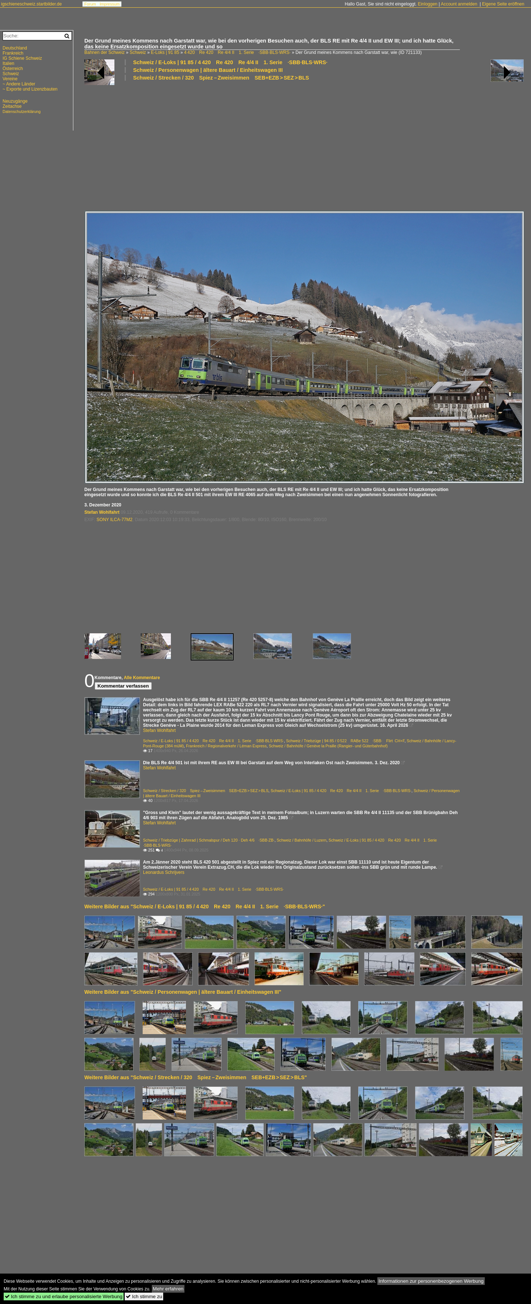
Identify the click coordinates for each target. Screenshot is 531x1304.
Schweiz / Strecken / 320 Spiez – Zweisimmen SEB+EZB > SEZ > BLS (221, 78)
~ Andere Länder (19, 84)
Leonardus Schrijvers (163, 872)
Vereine (10, 78)
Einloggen (427, 4)
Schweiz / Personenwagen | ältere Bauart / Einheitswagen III (208, 70)
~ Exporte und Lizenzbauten (30, 89)
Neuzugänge (15, 101)
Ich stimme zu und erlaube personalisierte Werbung (63, 1296)
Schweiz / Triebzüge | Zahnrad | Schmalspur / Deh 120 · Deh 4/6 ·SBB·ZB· (209, 840)
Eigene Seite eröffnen (503, 4)
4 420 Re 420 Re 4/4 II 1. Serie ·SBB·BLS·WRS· (237, 52)
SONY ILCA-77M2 (114, 519)
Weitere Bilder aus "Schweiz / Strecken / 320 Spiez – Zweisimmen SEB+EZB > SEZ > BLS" (195, 1077)
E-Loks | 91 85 (165, 52)
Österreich (13, 68)
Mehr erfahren (168, 1289)
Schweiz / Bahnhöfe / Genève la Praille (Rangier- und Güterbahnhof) (328, 746)
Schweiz (137, 52)
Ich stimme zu (144, 1296)
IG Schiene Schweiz (22, 58)
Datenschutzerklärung (22, 111)
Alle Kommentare (142, 677)
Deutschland (15, 48)
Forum (90, 4)
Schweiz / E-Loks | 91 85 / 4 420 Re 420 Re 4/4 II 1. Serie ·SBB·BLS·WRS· (230, 62)
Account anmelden (459, 4)
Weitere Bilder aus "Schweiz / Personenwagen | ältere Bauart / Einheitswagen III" (182, 992)
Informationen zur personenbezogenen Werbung (431, 1281)
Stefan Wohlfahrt (102, 512)
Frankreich (13, 53)
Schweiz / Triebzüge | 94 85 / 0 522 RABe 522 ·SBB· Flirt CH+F (345, 741)
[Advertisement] (304, 145)
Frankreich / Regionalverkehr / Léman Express (226, 746)
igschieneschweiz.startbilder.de (31, 4)
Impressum (110, 4)
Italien (8, 63)
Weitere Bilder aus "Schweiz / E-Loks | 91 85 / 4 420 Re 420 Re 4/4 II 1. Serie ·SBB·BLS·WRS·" (204, 906)
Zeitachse (12, 106)
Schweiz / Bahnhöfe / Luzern (301, 840)
